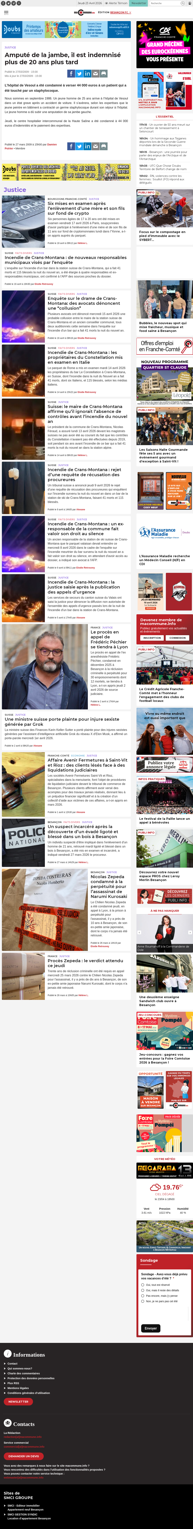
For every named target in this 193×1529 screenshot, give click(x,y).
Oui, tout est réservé (158, 1284)
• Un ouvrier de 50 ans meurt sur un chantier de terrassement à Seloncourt (164, 128)
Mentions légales (18, 1388)
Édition (103, 12)
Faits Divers (23, 253)
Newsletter (18, 1401)
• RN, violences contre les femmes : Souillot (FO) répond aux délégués (161, 179)
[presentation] (139, 932)
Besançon (55, 822)
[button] (183, 3)
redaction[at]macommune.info (23, 1436)
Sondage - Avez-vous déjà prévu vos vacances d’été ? (164, 1276)
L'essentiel (165, 116)
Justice (10, 47)
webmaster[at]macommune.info (24, 1477)
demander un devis (23, 1456)
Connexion (177, 637)
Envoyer (151, 1328)
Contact (12, 1363)
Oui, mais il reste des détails (162, 1290)
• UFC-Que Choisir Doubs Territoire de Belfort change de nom (163, 167)
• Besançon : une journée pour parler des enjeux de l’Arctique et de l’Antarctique (163, 155)
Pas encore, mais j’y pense (162, 1295)
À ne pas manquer (165, 910)
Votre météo (164, 1159)
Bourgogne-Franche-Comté (67, 199)
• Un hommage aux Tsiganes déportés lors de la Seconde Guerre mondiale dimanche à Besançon (162, 142)
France (95, 627)
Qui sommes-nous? (20, 1368)
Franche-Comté (58, 755)
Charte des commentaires (24, 1373)
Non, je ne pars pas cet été (162, 1301)
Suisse (9, 253)
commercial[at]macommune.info (24, 1446)
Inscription (152, 637)
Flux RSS (13, 1383)
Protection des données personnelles (31, 1378)
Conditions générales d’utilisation (29, 1393)
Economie (78, 755)
